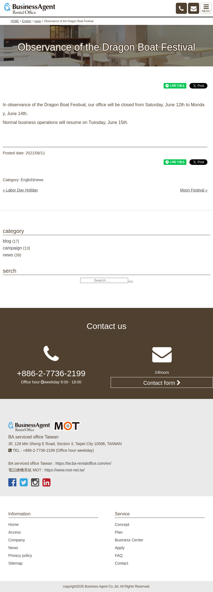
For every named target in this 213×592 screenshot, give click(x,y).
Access (14, 532)
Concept (122, 524)
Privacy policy (20, 555)
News (13, 548)
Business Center (129, 540)
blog (7, 241)
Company (16, 540)
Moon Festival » (193, 190)
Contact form (162, 383)
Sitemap (15, 563)
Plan (119, 532)
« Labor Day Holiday (20, 190)
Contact (121, 563)
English (27, 180)
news (39, 180)
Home (13, 524)
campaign (12, 248)
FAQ (119, 555)
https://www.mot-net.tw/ (64, 470)
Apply (120, 548)
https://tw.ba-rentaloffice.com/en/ (83, 463)
